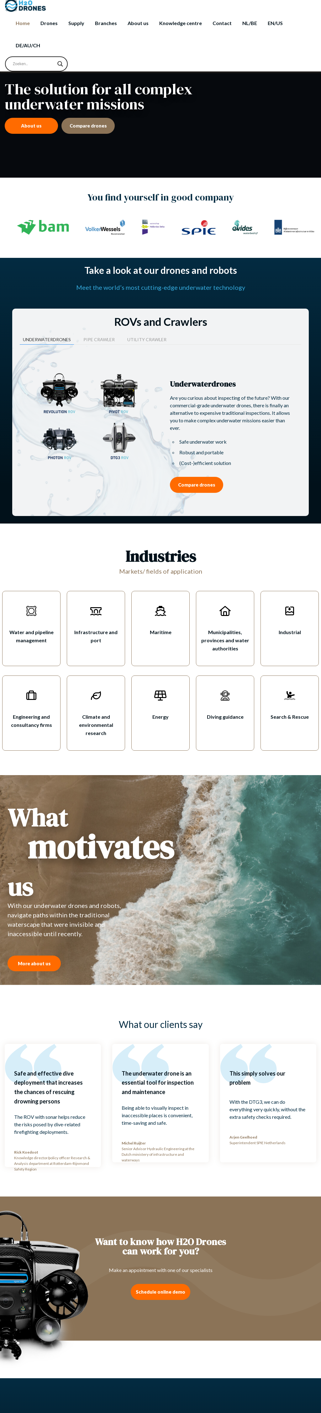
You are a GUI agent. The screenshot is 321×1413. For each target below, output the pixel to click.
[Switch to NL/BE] (249, 23)
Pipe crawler (99, 339)
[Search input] (33, 64)
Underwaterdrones (47, 339)
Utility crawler (146, 339)
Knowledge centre (180, 23)
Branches (106, 23)
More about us (34, 963)
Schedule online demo (160, 1292)
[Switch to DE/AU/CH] (28, 45)
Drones (49, 23)
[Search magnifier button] (60, 64)
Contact (222, 23)
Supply (76, 23)
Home (23, 23)
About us (138, 23)
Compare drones (88, 125)
